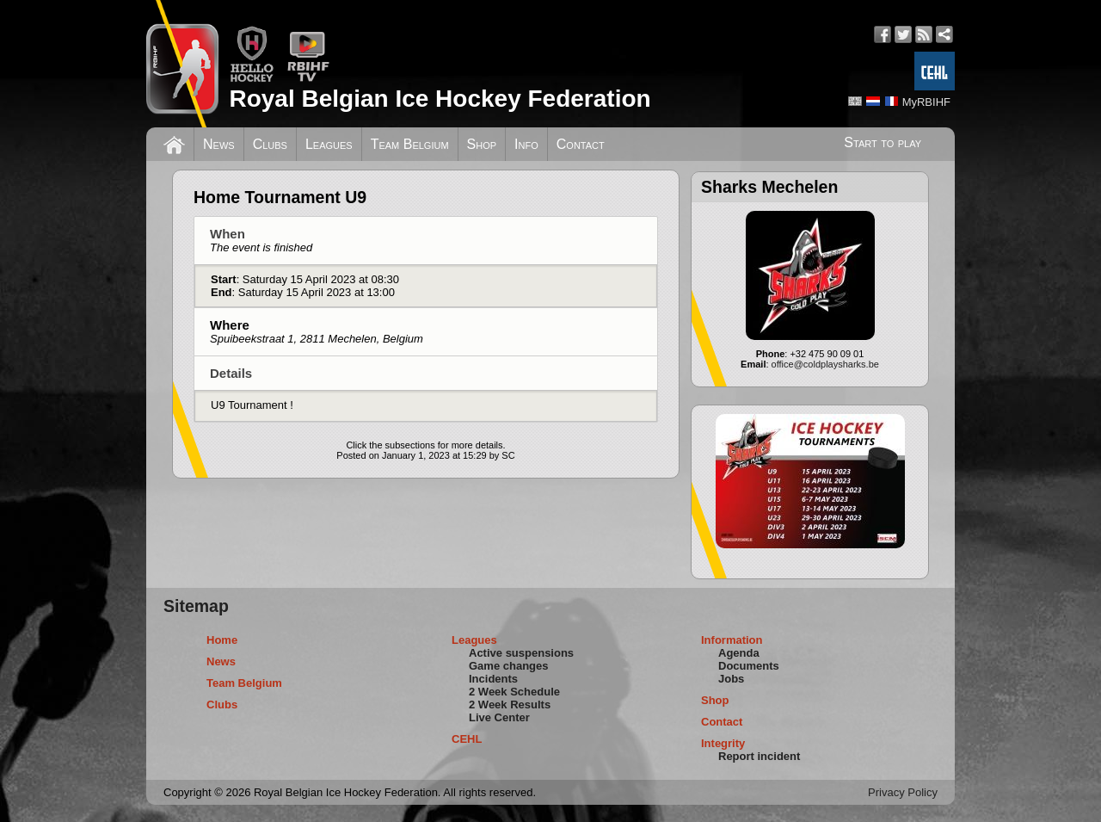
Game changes (509, 665)
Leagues (329, 144)
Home (221, 639)
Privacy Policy (903, 792)
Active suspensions (521, 652)
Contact (581, 144)
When (261, 240)
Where (316, 331)
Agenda (739, 652)
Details (231, 373)
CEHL (467, 738)
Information (732, 639)
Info (526, 144)
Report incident (759, 756)
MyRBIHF (926, 102)
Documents (748, 665)
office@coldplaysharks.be (825, 364)
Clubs (270, 144)
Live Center (499, 717)
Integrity (723, 743)
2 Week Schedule (514, 691)
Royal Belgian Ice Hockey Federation (439, 98)
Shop (482, 144)
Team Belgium (410, 144)
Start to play (882, 142)
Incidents (493, 678)
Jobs (731, 678)
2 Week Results (509, 704)
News (219, 144)
